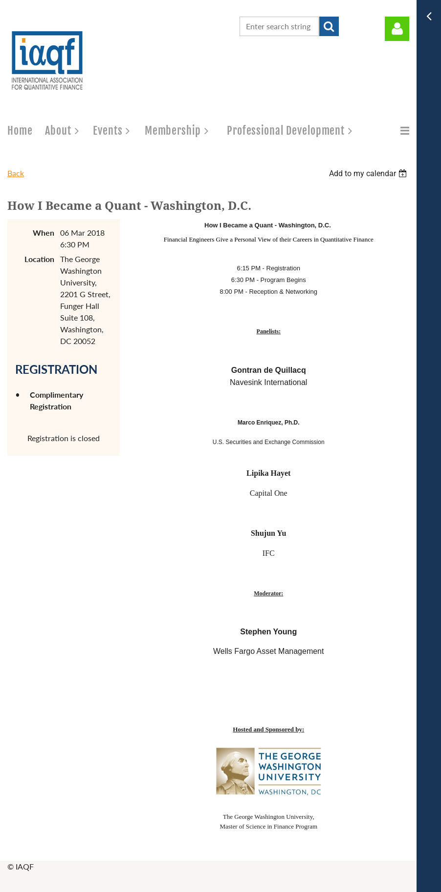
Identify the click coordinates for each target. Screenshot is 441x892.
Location (39, 259)
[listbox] (369, 173)
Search (329, 26)
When (43, 232)
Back (15, 173)
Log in (397, 29)
